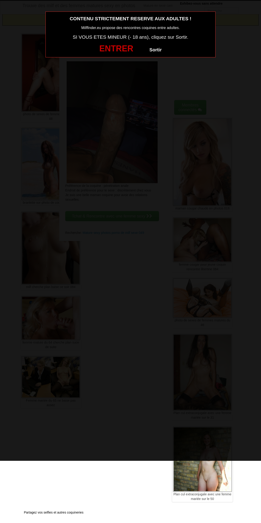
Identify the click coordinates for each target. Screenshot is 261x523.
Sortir (155, 49)
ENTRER (116, 48)
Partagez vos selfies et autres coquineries (53, 512)
